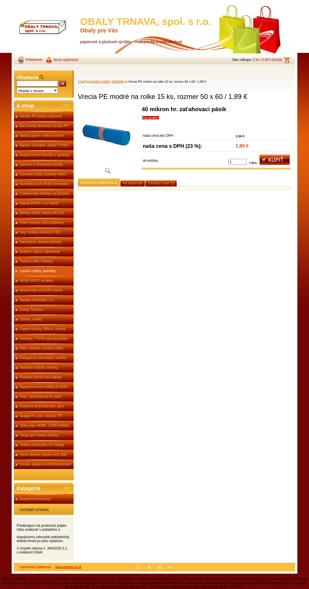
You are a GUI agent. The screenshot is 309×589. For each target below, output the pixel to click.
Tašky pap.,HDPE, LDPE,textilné (44, 426)
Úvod (82, 82)
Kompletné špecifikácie (99, 183)
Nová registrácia (65, 60)
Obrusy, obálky (31, 319)
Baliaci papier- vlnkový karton (42, 136)
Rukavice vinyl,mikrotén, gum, (42, 406)
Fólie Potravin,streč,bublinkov (42, 223)
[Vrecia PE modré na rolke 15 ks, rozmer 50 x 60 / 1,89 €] (107, 142)
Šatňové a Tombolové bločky (41, 165)
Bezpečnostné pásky (35, 499)
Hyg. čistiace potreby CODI (40, 232)
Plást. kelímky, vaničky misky (41, 348)
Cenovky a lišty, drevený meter (43, 174)
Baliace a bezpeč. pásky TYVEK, (44, 145)
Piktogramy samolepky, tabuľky (43, 358)
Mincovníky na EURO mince (41, 290)
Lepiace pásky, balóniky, (38, 271)
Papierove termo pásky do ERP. (44, 387)
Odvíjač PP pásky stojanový (41, 116)
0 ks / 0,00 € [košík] (267, 60)
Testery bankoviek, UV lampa (42, 445)
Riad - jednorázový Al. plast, (41, 397)
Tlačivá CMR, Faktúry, (36, 261)
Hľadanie (28, 77)
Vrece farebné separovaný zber (43, 455)
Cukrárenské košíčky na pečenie (44, 194)
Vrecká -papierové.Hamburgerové (45, 464)
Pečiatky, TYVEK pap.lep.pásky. (44, 339)
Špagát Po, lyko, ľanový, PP (41, 416)
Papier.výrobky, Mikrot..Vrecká (42, 329)
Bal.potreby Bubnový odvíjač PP (44, 126)
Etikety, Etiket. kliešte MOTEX (42, 213)
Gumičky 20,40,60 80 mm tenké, (44, 184)
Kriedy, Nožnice (31, 310)
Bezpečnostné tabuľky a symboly (45, 155)
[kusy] (237, 162)
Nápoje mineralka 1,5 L (37, 300)
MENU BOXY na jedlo (36, 281)
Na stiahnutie (133, 183)
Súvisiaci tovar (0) (161, 183)
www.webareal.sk (68, 567)
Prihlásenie (33, 60)
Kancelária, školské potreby (40, 242)
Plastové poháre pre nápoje (40, 377)
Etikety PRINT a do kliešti (39, 203)
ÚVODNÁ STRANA (34, 510)
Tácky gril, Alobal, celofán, (39, 435)
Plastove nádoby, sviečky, (39, 368)
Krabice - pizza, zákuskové (40, 252)
